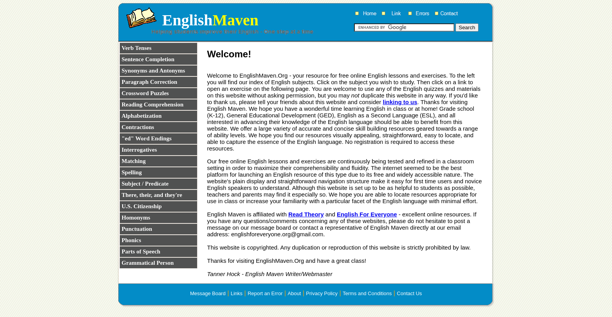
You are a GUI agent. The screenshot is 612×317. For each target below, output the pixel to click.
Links (236, 293)
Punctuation (137, 229)
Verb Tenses (137, 48)
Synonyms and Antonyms (153, 70)
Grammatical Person (148, 263)
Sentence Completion (148, 59)
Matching (134, 161)
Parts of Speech (141, 251)
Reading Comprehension (153, 104)
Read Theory (306, 214)
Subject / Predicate (145, 184)
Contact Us (409, 293)
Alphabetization (142, 116)
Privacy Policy (322, 293)
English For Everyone (367, 214)
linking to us (400, 102)
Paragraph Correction (150, 82)
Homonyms (136, 217)
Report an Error (265, 293)
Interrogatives (139, 150)
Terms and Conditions (367, 293)
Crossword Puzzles (145, 93)
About (294, 293)
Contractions (138, 127)
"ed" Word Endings (147, 138)
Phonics (131, 240)
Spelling (132, 172)
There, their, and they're (152, 195)
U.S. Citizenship (142, 206)
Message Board (208, 293)
